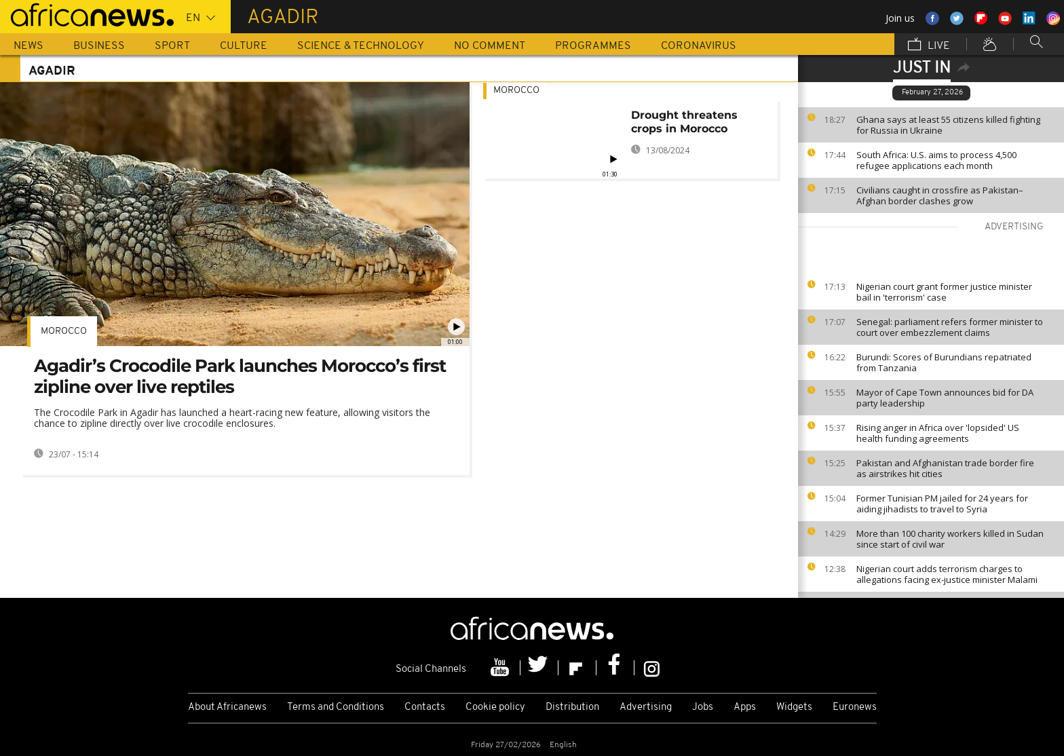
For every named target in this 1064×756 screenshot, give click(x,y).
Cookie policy (495, 707)
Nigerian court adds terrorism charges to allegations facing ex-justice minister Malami (947, 574)
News (28, 46)
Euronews (855, 707)
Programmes (593, 46)
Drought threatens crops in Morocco (684, 122)
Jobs (702, 707)
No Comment (489, 46)
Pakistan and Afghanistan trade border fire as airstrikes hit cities (945, 468)
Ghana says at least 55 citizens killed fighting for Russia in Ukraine (948, 125)
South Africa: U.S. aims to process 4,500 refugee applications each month (936, 160)
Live (929, 45)
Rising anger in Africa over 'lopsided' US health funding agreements (937, 433)
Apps (745, 707)
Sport (172, 46)
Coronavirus (698, 46)
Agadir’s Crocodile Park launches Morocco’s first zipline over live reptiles (240, 376)
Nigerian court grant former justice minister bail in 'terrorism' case (944, 292)
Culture (243, 46)
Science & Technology (360, 46)
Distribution (572, 707)
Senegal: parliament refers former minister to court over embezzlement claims (949, 327)
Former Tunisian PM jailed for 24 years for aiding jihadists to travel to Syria (942, 503)
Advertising (646, 707)
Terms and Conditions (335, 707)
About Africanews (227, 707)
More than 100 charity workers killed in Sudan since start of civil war (950, 539)
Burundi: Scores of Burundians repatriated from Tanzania (943, 362)
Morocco (64, 331)
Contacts (424, 707)
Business (99, 46)
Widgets (794, 707)
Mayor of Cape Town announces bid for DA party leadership (944, 398)
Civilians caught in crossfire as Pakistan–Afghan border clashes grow (939, 195)
